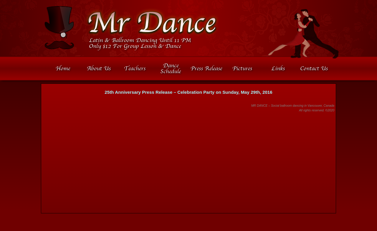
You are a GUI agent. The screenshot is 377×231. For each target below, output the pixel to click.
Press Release (206, 68)
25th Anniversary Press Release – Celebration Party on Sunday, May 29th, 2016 (188, 92)
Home (63, 68)
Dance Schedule (170, 68)
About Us (99, 68)
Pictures (242, 68)
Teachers (134, 68)
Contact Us (314, 68)
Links (278, 68)
